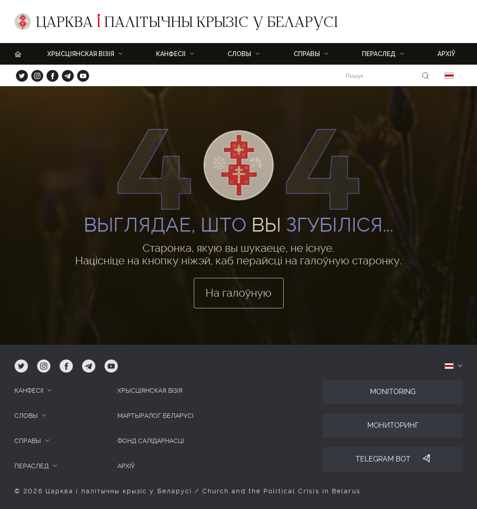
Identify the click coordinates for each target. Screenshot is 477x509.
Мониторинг (393, 425)
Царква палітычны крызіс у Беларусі (187, 24)
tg (65, 74)
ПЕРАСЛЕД (379, 53)
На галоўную (238, 293)
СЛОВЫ (26, 415)
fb (49, 74)
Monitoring (392, 391)
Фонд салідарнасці (150, 440)
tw (20, 74)
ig (34, 74)
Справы (307, 53)
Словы (239, 53)
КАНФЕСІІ (28, 390)
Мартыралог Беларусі (155, 415)
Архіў (446, 53)
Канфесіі (171, 53)
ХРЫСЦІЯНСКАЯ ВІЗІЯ (80, 53)
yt (80, 74)
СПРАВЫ (27, 440)
